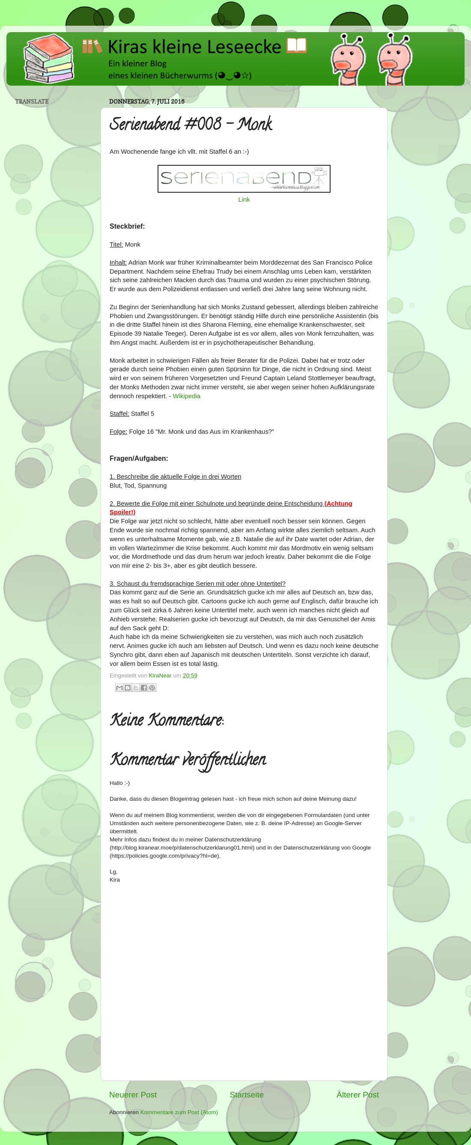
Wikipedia (186, 396)
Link (244, 199)
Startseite (247, 1094)
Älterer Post (358, 1094)
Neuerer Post (133, 1094)
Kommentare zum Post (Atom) (179, 1112)
